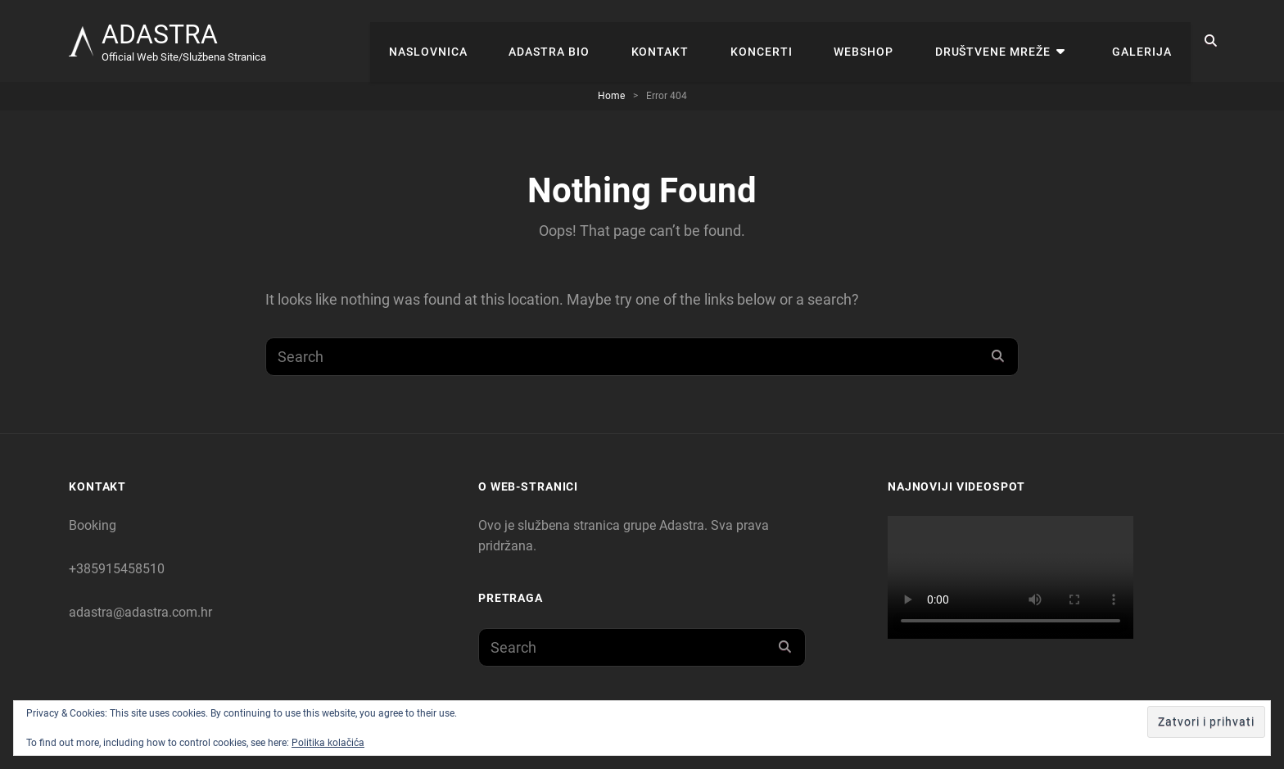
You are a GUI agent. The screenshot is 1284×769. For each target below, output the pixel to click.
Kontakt (688, 40)
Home (611, 96)
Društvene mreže (1005, 40)
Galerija (1144, 40)
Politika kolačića (328, 743)
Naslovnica (466, 40)
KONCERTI (784, 40)
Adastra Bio (582, 40)
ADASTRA (164, 34)
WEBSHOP (881, 40)
